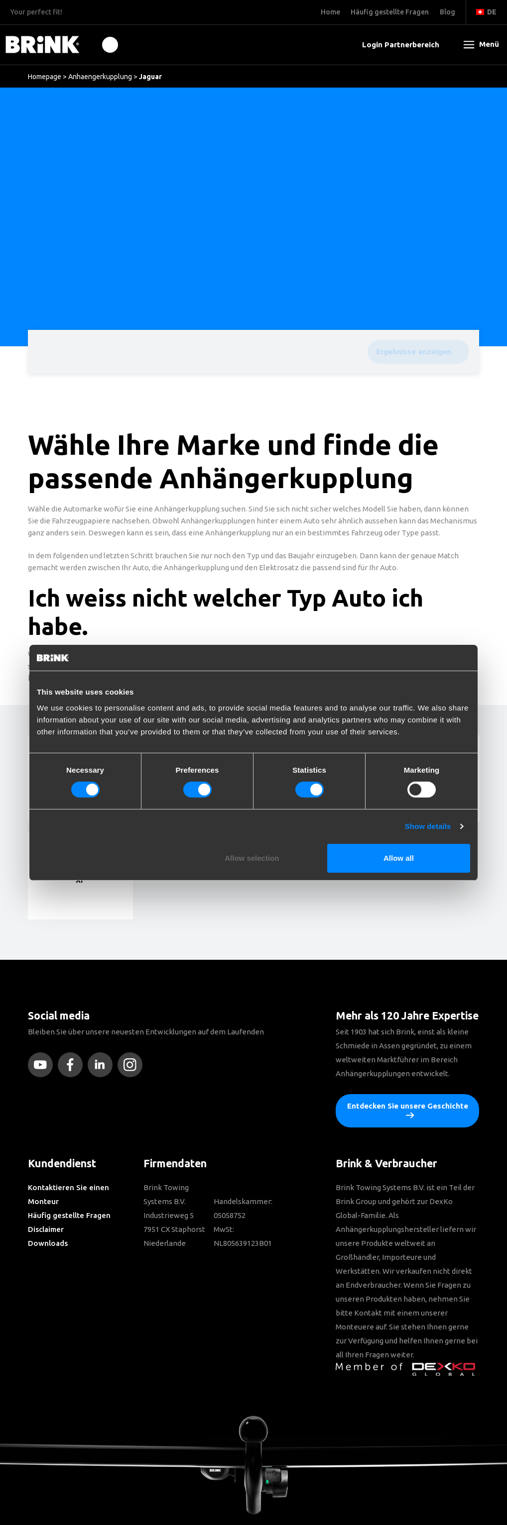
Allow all (398, 858)
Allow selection (252, 858)
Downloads (48, 1243)
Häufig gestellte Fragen (69, 1215)
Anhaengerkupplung (100, 77)
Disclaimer (46, 1229)
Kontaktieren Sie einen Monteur (68, 1194)
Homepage (44, 77)
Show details (428, 826)
